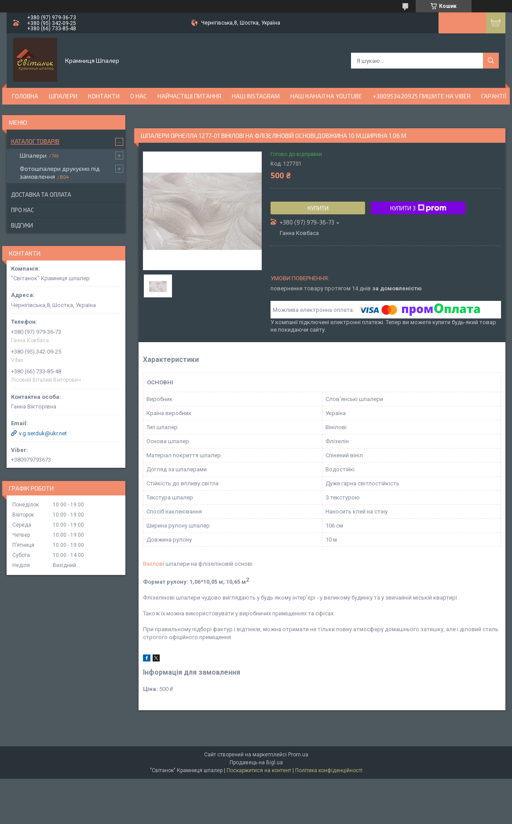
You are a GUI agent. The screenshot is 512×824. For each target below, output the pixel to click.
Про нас (22, 209)
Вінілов (153, 563)
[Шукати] (491, 61)
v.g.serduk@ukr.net (43, 433)
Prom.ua (298, 755)
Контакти (104, 96)
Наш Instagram (256, 96)
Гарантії (494, 96)
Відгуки (22, 225)
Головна (25, 96)
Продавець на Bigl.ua (256, 762)
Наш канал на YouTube (326, 96)
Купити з (418, 208)
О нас (138, 96)
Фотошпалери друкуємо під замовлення (60, 172)
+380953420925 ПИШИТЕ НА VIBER (422, 96)
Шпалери (63, 96)
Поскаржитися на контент (259, 770)
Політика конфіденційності (328, 770)
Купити (318, 208)
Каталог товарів (35, 141)
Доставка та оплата (41, 194)
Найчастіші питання (189, 96)
